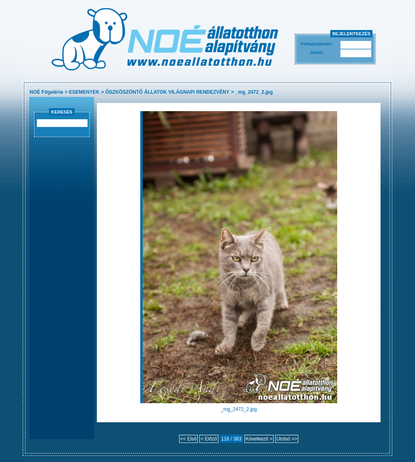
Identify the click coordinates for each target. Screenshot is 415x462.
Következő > (259, 439)
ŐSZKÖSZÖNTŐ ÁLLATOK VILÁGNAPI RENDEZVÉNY (167, 92)
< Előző (209, 439)
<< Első (188, 439)
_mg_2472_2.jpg (254, 92)
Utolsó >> (286, 439)
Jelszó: (317, 52)
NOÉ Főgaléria (46, 92)
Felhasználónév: (317, 44)
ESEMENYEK (84, 92)
